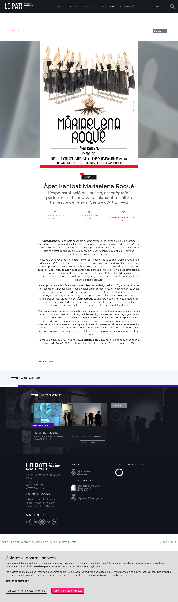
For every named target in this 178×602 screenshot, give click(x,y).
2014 (23, 30)
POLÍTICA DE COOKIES (44, 542)
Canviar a (159, 31)
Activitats (59, 6)
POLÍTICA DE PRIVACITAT (16, 542)
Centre (102, 6)
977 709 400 (34, 485)
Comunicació (127, 6)
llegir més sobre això (18, 580)
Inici (47, 6)
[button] (172, 6)
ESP (158, 6)
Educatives (88, 6)
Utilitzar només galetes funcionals (26, 590)
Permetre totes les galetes (67, 590)
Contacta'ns (92, 442)
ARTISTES (73, 6)
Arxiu (113, 6)
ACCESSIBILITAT (67, 542)
